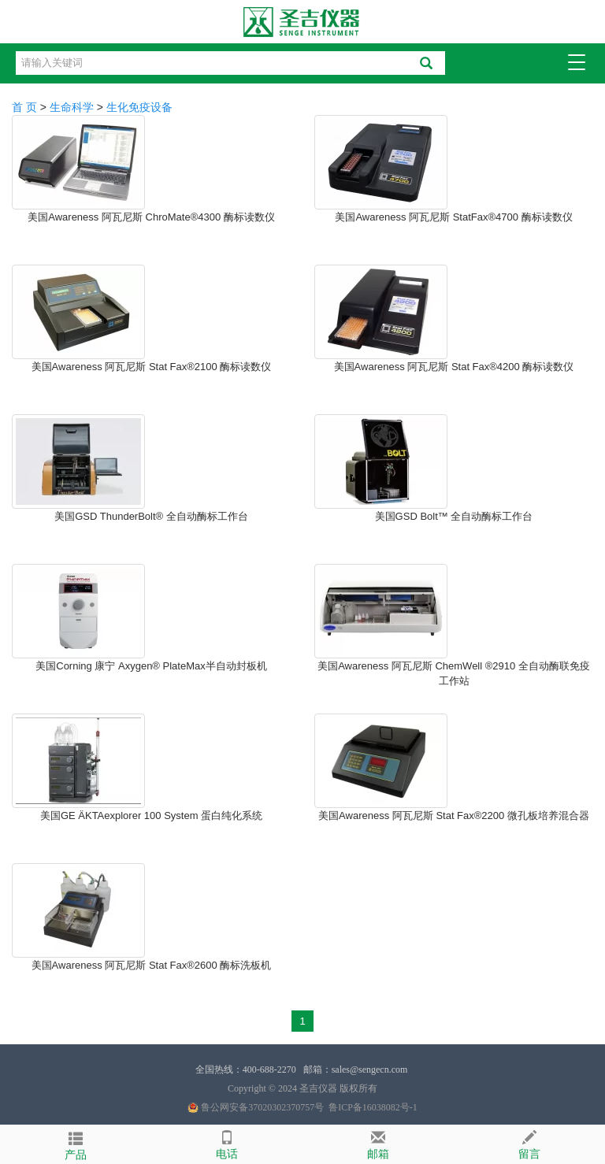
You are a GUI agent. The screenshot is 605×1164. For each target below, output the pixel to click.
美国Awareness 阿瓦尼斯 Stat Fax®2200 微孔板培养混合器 (453, 815)
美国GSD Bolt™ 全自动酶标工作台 (454, 516)
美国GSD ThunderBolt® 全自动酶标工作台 (151, 516)
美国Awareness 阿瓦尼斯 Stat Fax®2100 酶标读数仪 (152, 367)
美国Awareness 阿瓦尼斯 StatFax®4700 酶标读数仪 (453, 217)
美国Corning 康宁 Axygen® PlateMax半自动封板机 (151, 666)
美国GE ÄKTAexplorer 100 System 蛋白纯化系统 (151, 815)
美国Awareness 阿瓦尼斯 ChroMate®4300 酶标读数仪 (151, 217)
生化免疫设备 (139, 107)
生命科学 (72, 107)
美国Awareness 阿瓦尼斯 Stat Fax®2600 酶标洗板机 (152, 965)
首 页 (24, 107)
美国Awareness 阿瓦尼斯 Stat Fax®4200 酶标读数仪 (454, 367)
